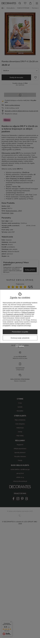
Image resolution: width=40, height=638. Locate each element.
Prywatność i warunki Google (15, 314)
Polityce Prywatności (28, 312)
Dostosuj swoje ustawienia (20, 338)
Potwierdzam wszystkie (20, 332)
